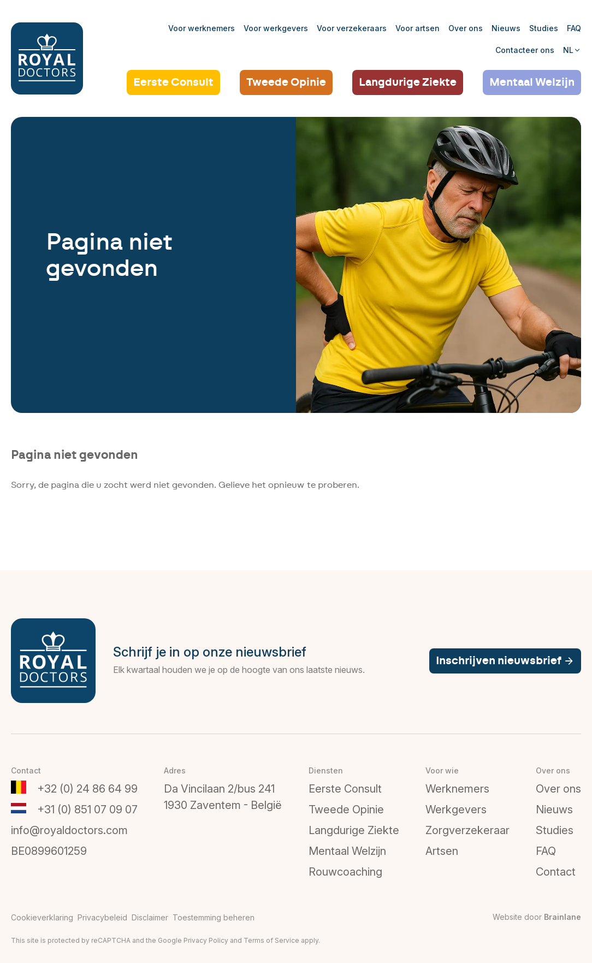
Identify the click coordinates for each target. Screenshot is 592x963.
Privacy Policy (205, 940)
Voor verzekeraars (352, 28)
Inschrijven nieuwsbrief (505, 660)
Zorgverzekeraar (467, 830)
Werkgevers (456, 809)
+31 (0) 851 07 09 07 (87, 809)
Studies (543, 28)
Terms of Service (271, 940)
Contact (556, 871)
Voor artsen (417, 28)
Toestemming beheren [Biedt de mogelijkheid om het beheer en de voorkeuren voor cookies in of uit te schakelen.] (213, 917)
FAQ (574, 28)
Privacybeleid (102, 917)
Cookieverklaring (42, 917)
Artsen (441, 851)
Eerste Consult (173, 82)
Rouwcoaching (345, 871)
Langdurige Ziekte (408, 82)
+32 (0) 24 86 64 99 (87, 788)
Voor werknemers (201, 28)
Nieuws (506, 28)
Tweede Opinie (286, 82)
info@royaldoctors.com (69, 830)
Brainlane (562, 916)
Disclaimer (150, 917)
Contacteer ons (524, 50)
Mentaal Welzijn (532, 82)
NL (572, 50)
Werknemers (457, 788)
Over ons (465, 28)
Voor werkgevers (276, 28)
